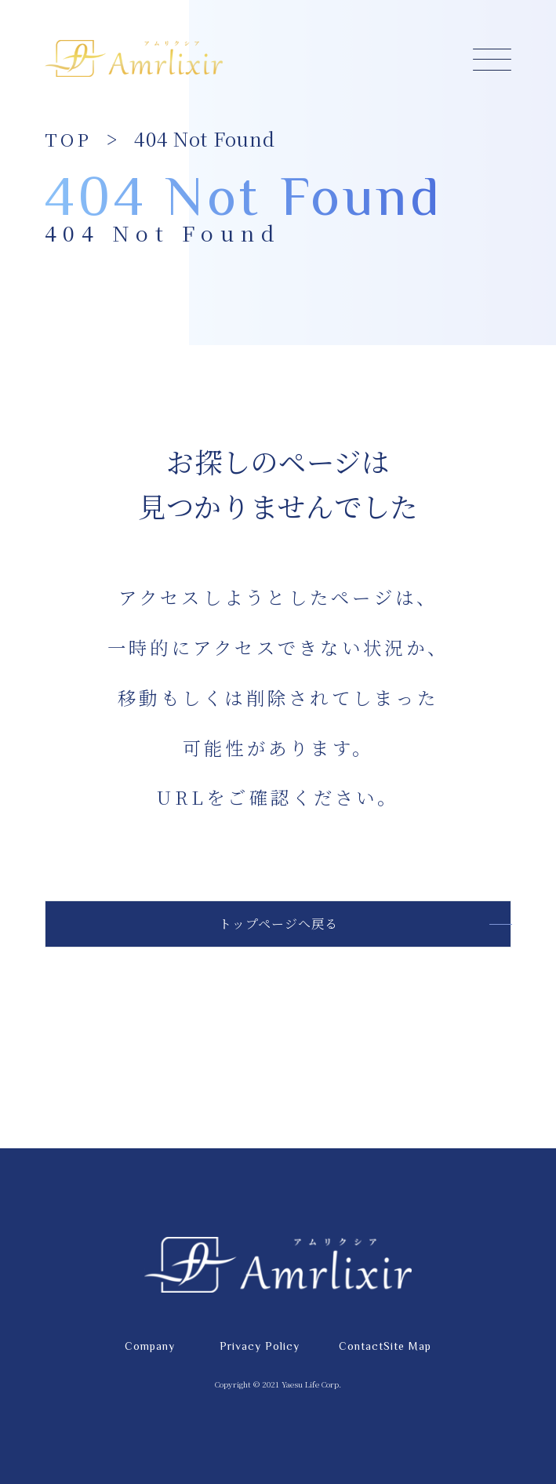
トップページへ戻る (278, 924)
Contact (361, 1346)
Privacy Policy (260, 1346)
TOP (69, 139)
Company (150, 1346)
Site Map (407, 1346)
